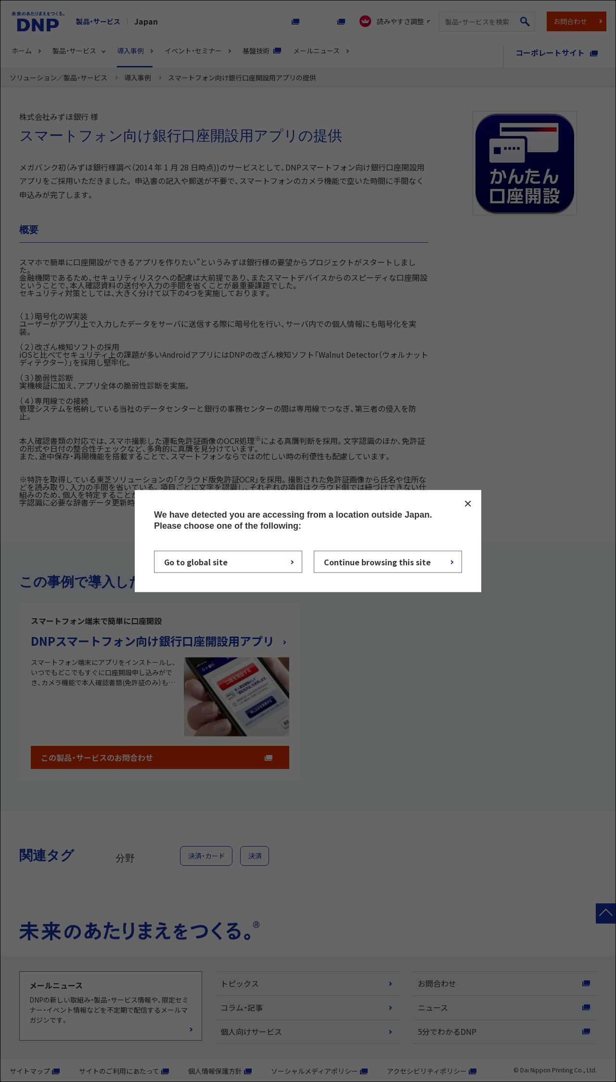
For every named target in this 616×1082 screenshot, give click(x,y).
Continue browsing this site (377, 562)
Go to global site (196, 562)
